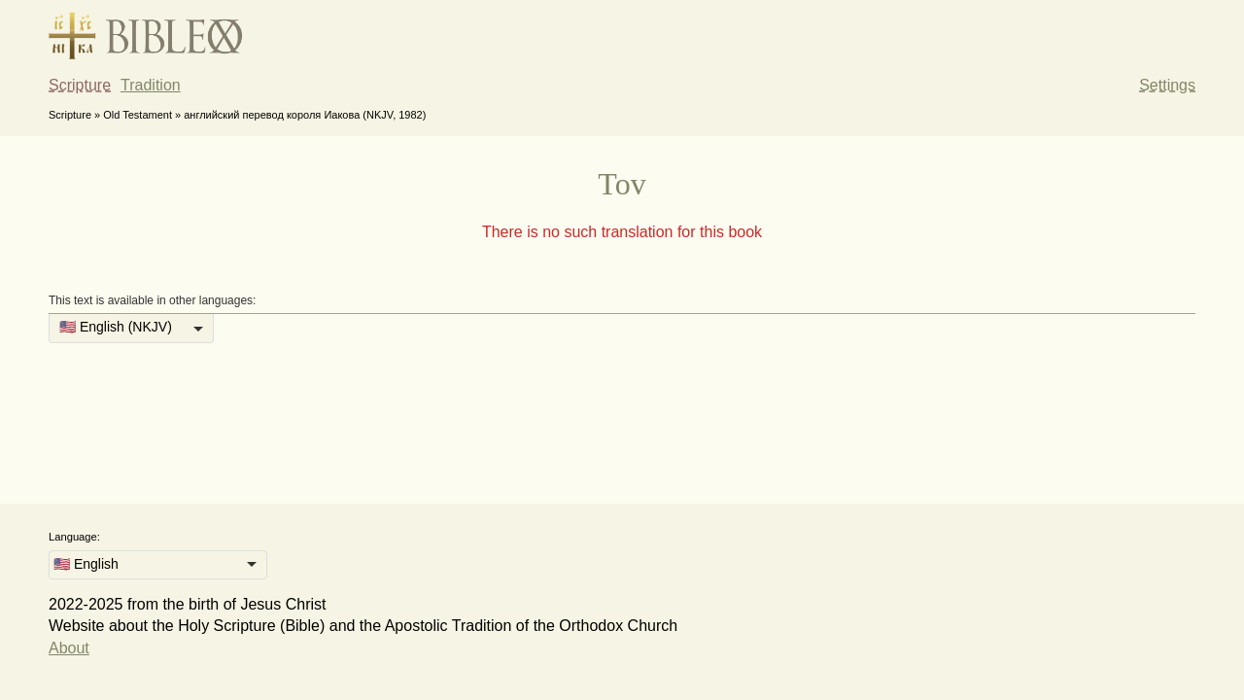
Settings (1167, 85)
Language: (74, 536)
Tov (621, 183)
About (69, 648)
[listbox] (131, 328)
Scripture (80, 85)
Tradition (151, 85)
